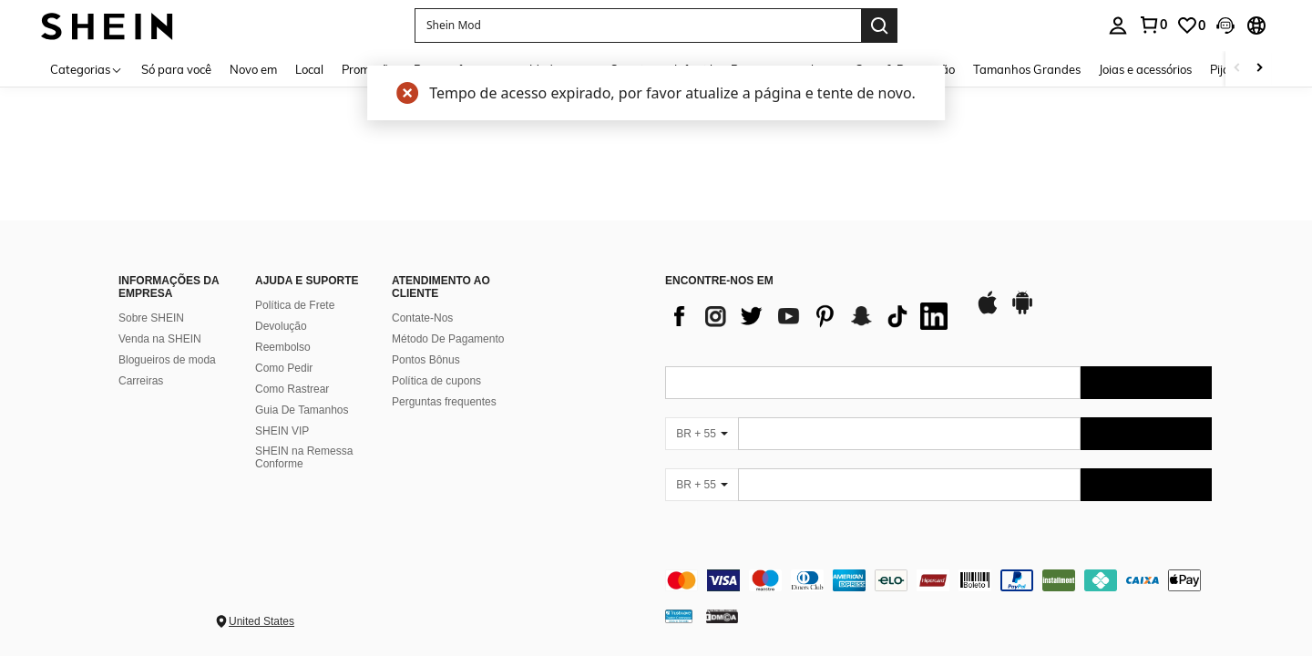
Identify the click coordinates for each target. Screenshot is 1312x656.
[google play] (1022, 311)
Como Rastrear (292, 389)
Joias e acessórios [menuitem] (1145, 69)
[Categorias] (86, 69)
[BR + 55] (701, 433)
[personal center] (1118, 25)
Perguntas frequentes (444, 401)
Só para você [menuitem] (176, 69)
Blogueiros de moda (167, 360)
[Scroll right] (1259, 69)
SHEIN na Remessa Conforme (304, 457)
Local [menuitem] (309, 69)
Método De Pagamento (448, 339)
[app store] (987, 311)
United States (261, 621)
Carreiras (140, 380)
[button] (638, 25)
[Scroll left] (1237, 69)
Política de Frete (294, 305)
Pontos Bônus (426, 360)
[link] (1152, 25)
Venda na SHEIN (159, 339)
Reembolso (283, 347)
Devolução (281, 326)
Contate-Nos (422, 318)
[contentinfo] (938, 580)
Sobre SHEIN (151, 318)
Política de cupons (436, 380)
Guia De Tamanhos (302, 410)
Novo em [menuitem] (253, 69)
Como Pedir (284, 368)
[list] (811, 316)
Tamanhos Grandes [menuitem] (1027, 69)
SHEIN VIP (282, 431)
